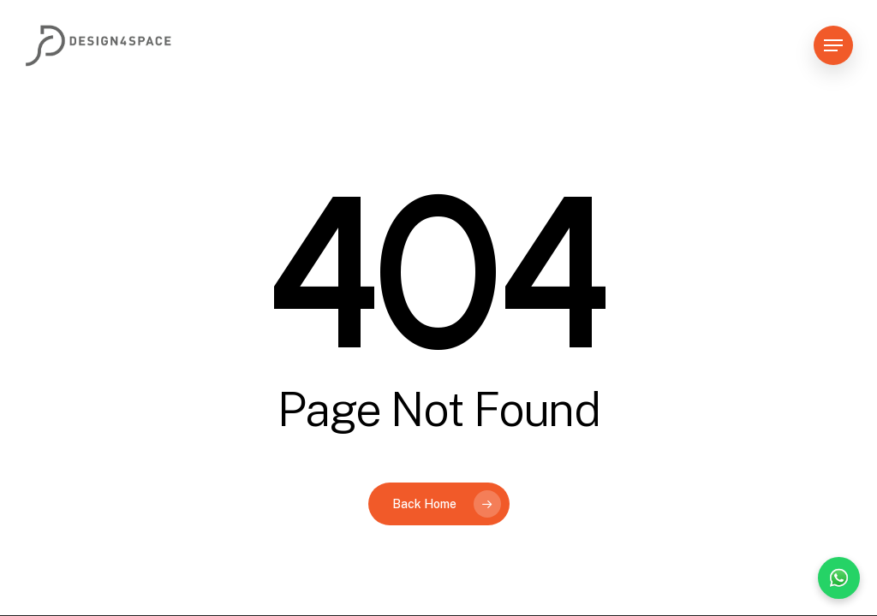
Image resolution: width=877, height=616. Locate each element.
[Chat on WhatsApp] (839, 578)
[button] (833, 46)
